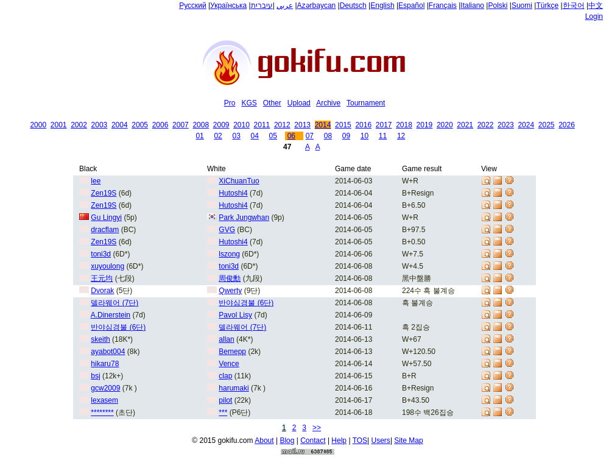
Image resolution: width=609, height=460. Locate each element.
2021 (465, 125)
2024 (526, 125)
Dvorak (102, 290)
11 (383, 136)
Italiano (472, 5)
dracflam (105, 229)
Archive (328, 103)
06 (291, 136)
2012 (282, 125)
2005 (140, 125)
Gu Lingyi (106, 217)
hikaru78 (105, 363)
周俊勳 (230, 278)
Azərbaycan (316, 5)
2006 (160, 125)
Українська (228, 5)
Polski (497, 5)
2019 (425, 125)
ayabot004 (108, 351)
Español (411, 5)
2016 (363, 125)
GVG (227, 229)
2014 (323, 125)
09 (346, 136)
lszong (229, 254)
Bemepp (232, 351)
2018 (404, 125)
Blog (287, 440)
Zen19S (103, 193)
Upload (299, 103)
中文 (595, 5)
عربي (284, 5)
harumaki (233, 388)
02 (218, 136)
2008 (200, 125)
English (382, 5)
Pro (230, 103)
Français (443, 5)
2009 (221, 125)
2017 (384, 125)
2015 (343, 125)
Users (380, 440)
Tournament (366, 103)
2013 (302, 125)
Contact (312, 440)
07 (310, 136)
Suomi (522, 5)
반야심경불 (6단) (246, 303)
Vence (229, 363)
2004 (119, 125)
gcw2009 (105, 388)
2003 (99, 125)
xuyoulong (107, 266)
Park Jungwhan (244, 217)
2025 (546, 125)
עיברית (262, 5)
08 (328, 136)
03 (236, 136)
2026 (566, 125)
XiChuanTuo (239, 181)
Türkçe (547, 5)
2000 (38, 125)
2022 (485, 125)
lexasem (104, 400)
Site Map (408, 440)
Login (594, 16)
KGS (248, 103)
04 (255, 136)
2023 (506, 125)
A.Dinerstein (110, 315)
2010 (241, 125)
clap (225, 376)
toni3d (101, 254)
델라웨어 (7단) (114, 303)
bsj (95, 376)
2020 (445, 125)
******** (102, 412)
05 (273, 136)
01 (199, 136)
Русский (192, 5)
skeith (100, 339)
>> (316, 427)
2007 (180, 125)
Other (272, 103)
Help (339, 440)
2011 (262, 125)
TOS (360, 440)
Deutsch (353, 5)
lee (95, 181)
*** (223, 412)
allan (226, 339)
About (264, 440)
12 (401, 136)
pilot (225, 400)
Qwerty (230, 290)
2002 (79, 125)
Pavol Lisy (235, 315)
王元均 (102, 278)
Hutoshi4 (233, 193)
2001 (59, 125)
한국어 (574, 5)
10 (364, 136)
